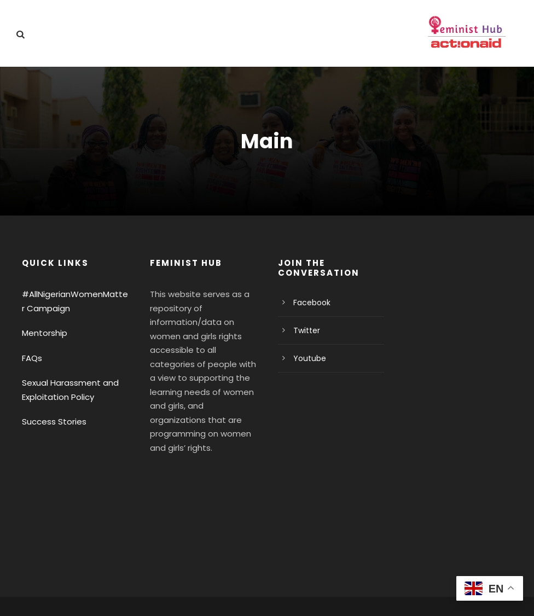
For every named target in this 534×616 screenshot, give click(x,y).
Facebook (310, 302)
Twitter (304, 330)
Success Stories (51, 421)
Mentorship (42, 333)
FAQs (32, 358)
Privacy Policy (47, 591)
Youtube (307, 358)
